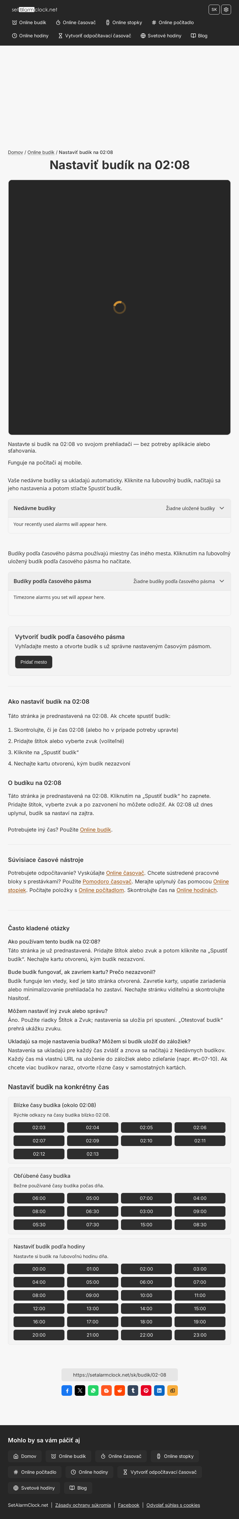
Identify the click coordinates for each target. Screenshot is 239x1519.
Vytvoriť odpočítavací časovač (160, 1472)
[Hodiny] (69, 317)
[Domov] (34, 9)
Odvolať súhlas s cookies (173, 1505)
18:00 (146, 1321)
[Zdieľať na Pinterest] (146, 1390)
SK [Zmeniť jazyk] (214, 9)
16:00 (39, 1321)
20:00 (39, 1335)
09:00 (200, 1211)
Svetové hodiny (34, 1488)
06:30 (92, 1211)
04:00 (200, 1198)
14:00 (146, 1308)
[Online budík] (29, 22)
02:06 (200, 1127)
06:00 (39, 1198)
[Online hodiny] (30, 36)
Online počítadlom (101, 890)
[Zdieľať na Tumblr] (133, 1390)
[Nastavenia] (226, 10)
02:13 (93, 1154)
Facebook (128, 1505)
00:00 (39, 1269)
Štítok (67, 345)
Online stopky (175, 1456)
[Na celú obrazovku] (217, 189)
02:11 (200, 1140)
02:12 (39, 1154)
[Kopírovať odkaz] (172, 1390)
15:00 (146, 1224)
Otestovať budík (159, 384)
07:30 (92, 1224)
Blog (78, 1488)
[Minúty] (139, 317)
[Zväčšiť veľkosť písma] (204, 189)
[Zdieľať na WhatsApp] (93, 1390)
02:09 (92, 1140)
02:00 (146, 1269)
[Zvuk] (119, 357)
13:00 (93, 1308)
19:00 (200, 1321)
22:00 (146, 1335)
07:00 (146, 1198)
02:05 (146, 1127)
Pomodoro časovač (107, 881)
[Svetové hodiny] (161, 36)
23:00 (200, 1335)
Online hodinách (197, 890)
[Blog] (199, 36)
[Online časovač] (76, 22)
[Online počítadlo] (172, 22)
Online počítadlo (34, 1472)
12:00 (39, 1308)
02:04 (92, 1127)
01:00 (93, 1269)
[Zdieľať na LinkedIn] (159, 1390)
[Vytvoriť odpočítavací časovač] (94, 36)
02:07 (39, 1140)
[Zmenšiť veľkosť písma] (192, 189)
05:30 (39, 1224)
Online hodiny (89, 1472)
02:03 (39, 1127)
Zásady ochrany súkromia (83, 1505)
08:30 (200, 1224)
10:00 (146, 1295)
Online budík (41, 152)
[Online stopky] (123, 22)
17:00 (93, 1321)
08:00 (39, 1211)
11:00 (200, 1295)
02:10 (146, 1140)
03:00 (146, 1211)
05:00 (92, 1198)
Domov (15, 152)
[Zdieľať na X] (80, 1390)
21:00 (93, 1335)
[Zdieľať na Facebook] (66, 1390)
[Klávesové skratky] (167, 189)
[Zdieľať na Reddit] (119, 1390)
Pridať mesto (33, 662)
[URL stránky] (119, 1374)
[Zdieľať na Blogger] (106, 1390)
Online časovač (125, 873)
